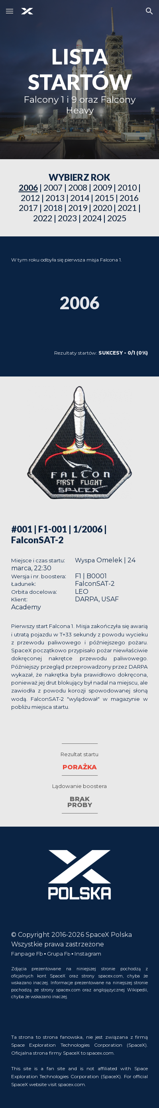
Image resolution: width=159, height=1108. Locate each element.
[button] (9, 11)
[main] (79, 79)
